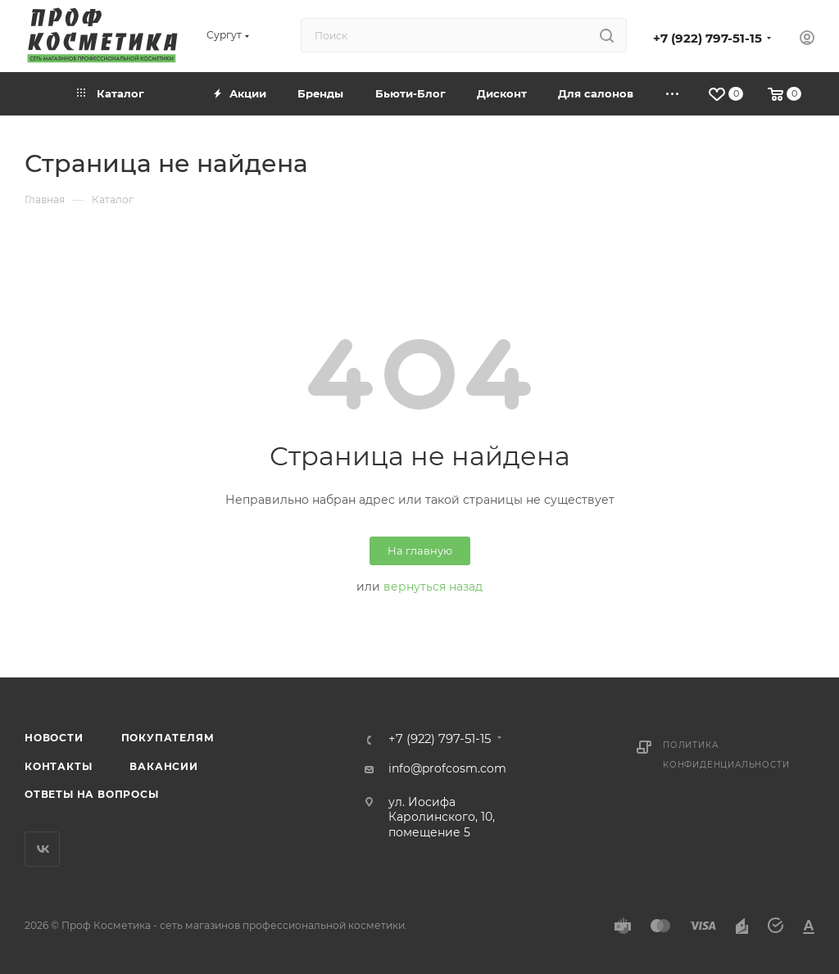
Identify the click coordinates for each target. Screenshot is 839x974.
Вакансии (163, 766)
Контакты (58, 766)
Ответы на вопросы (92, 794)
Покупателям (168, 738)
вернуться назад (433, 586)
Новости (54, 738)
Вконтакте (42, 849)
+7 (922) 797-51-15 (707, 38)
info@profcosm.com (447, 768)
